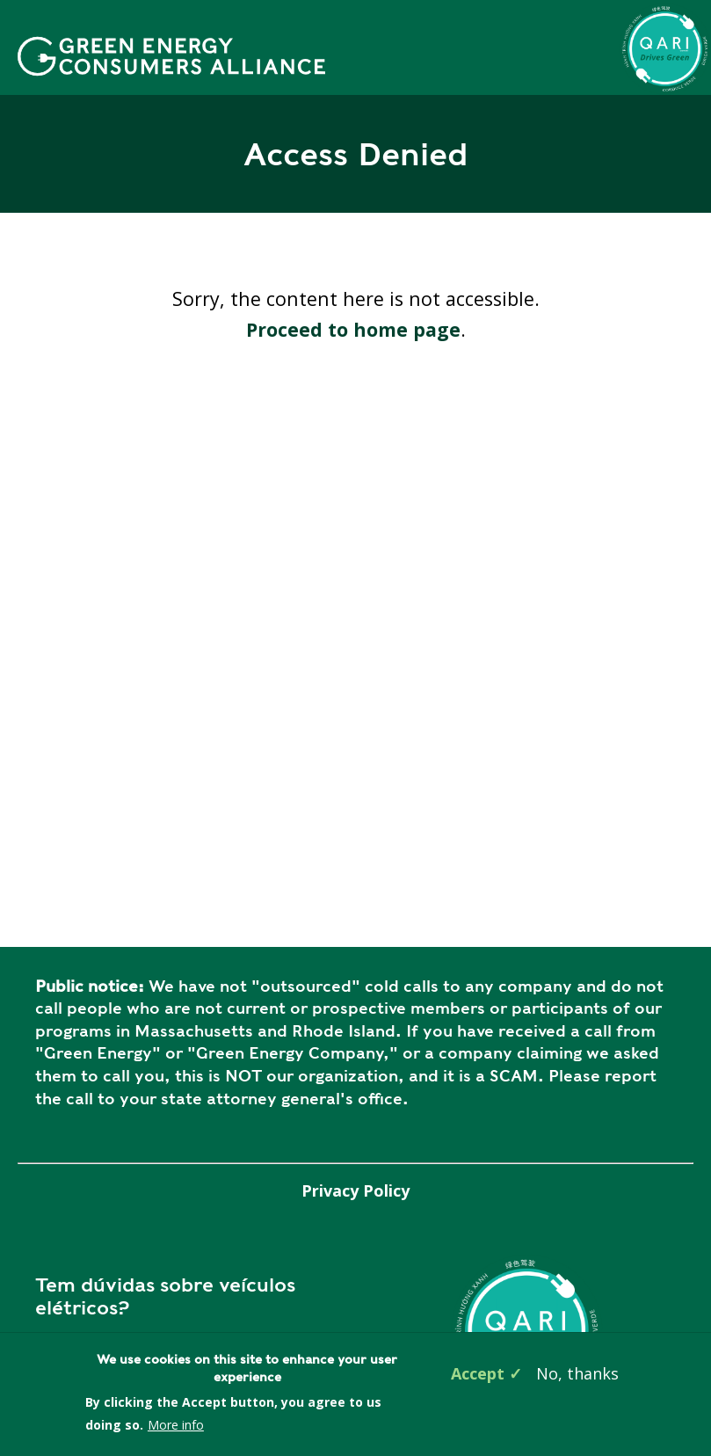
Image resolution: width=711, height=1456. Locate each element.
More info (176, 1424)
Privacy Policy (355, 1190)
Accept (477, 1373)
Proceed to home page (353, 329)
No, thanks (577, 1373)
